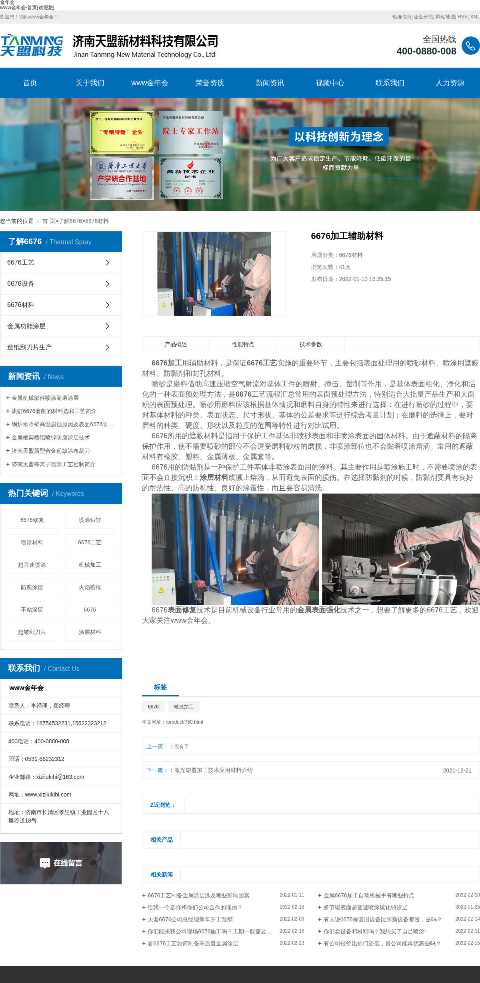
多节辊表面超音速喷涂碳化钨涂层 (366, 907)
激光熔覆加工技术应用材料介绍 (213, 770)
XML (475, 17)
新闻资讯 (270, 83)
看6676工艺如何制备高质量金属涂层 (193, 943)
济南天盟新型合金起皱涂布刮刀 (51, 450)
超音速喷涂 (32, 565)
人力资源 (450, 83)
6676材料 (97, 221)
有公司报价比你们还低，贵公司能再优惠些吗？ (382, 943)
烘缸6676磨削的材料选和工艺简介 (54, 411)
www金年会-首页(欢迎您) (27, 7)
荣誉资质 (210, 83)
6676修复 (32, 520)
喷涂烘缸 (90, 520)
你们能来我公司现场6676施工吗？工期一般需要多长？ (215, 931)
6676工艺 (20, 262)
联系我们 (390, 83)
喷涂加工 (184, 707)
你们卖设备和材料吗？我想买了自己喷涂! (375, 931)
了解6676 (70, 221)
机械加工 (90, 565)
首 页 (48, 221)
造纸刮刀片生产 (29, 347)
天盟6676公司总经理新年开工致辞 (190, 919)
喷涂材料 (32, 542)
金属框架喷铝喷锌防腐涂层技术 (51, 437)
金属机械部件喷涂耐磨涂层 (45, 398)
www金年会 (150, 83)
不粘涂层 (32, 609)
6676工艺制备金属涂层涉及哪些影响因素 (199, 895)
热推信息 (402, 17)
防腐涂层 (32, 587)
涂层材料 (90, 632)
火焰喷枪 (90, 587)
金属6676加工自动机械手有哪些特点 (369, 895)
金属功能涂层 (26, 326)
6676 (90, 609)
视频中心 (330, 83)
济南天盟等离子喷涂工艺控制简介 (54, 464)
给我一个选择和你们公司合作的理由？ (195, 907)
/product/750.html (184, 722)
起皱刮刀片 (32, 632)
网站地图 (445, 17)
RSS (463, 17)
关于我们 (90, 83)
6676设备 (20, 283)
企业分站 (423, 17)
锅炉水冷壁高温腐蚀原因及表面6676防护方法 (64, 424)
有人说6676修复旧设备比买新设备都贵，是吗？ (383, 919)
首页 (30, 83)
